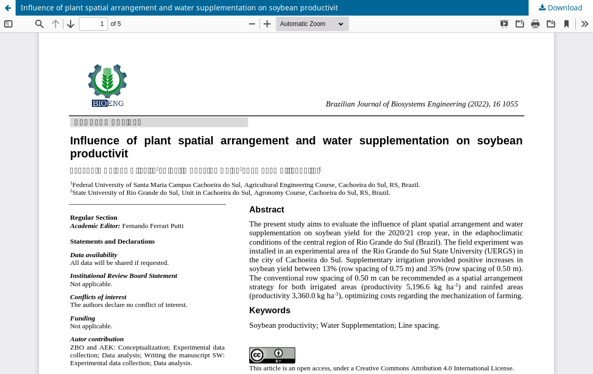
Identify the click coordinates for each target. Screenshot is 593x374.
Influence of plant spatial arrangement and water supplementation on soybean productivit (179, 7)
